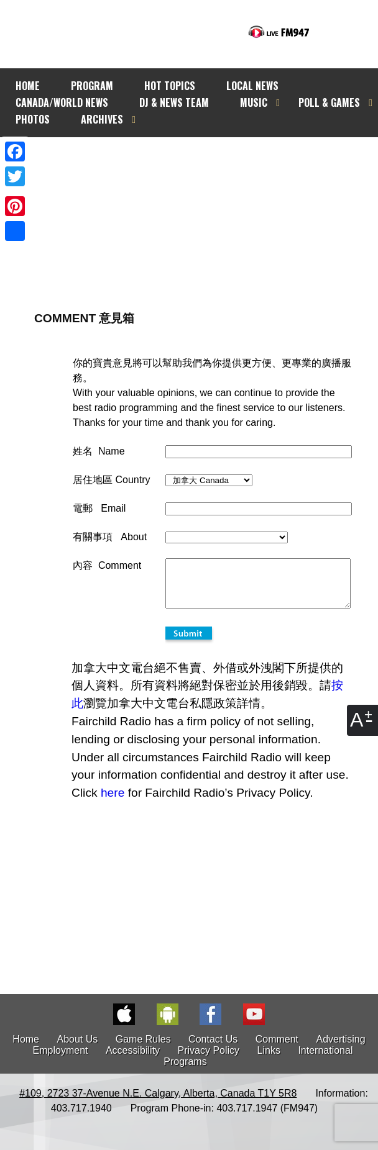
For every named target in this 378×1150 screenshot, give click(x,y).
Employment (60, 1059)
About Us (77, 1048)
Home (25, 1048)
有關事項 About (110, 537)
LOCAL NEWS (252, 85)
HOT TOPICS (169, 85)
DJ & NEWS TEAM (174, 102)
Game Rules (143, 1048)
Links (268, 1059)
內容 (83, 565)
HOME (28, 85)
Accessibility (133, 1059)
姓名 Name (99, 451)
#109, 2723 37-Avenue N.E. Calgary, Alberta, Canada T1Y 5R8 (158, 1102)
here (112, 801)
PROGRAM (92, 85)
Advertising (341, 1048)
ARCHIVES (102, 119)
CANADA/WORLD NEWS (62, 102)
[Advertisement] (206, 203)
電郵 (83, 508)
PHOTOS (33, 119)
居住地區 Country (111, 479)
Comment (277, 1048)
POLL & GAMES (329, 102)
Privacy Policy (209, 1059)
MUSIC (253, 102)
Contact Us (212, 1048)
